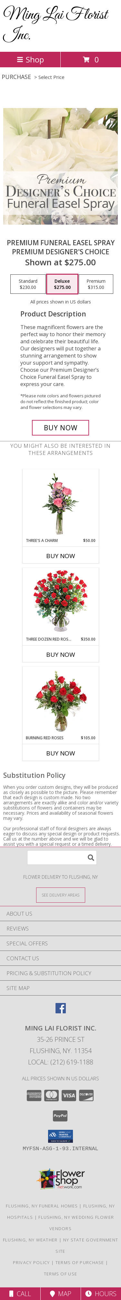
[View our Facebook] (60, 1011)
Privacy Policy (31, 1262)
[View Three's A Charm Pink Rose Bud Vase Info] (60, 503)
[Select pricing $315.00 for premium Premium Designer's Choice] (96, 284)
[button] (60, 1136)
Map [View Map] (60, 1293)
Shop (30, 59)
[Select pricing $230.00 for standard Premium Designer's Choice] (28, 284)
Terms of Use (60, 1274)
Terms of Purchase (79, 1262)
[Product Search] (62, 857)
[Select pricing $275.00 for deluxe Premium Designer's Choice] (62, 284)
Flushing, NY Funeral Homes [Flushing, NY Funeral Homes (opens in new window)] (42, 1206)
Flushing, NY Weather (30, 1240)
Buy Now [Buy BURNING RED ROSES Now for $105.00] (60, 753)
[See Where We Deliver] (60, 895)
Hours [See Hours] (100, 1293)
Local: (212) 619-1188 (60, 1062)
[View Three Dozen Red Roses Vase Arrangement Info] (60, 602)
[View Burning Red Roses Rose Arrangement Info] (60, 701)
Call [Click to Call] (20, 1293)
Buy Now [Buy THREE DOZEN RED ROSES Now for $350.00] (60, 654)
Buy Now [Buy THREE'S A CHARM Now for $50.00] (60, 556)
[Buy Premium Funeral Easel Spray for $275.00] (60, 427)
